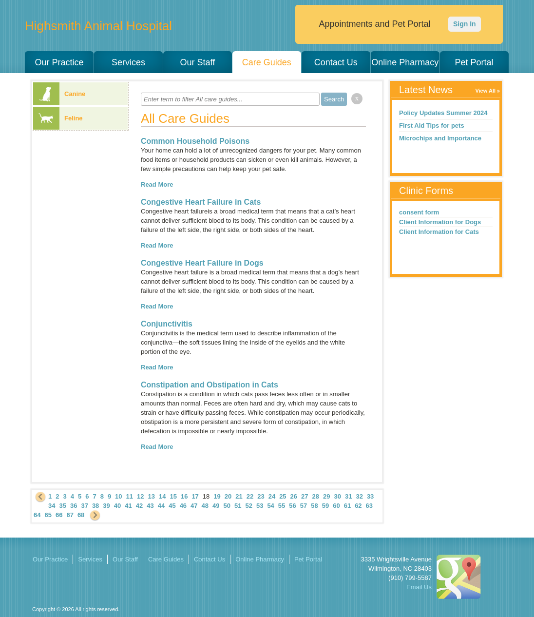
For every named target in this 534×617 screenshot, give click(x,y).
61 (347, 505)
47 (194, 505)
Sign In (464, 24)
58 (314, 505)
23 (260, 496)
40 (117, 505)
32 (359, 496)
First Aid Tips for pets (431, 125)
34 (51, 505)
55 (281, 505)
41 (128, 505)
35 (62, 505)
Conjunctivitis (166, 324)
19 (216, 496)
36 (73, 505)
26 (293, 496)
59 (325, 505)
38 (95, 505)
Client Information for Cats (439, 231)
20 (228, 496)
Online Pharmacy (405, 62)
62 (358, 505)
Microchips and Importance (440, 138)
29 (326, 496)
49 (215, 505)
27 (304, 496)
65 (47, 515)
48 (205, 505)
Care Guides (266, 62)
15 (173, 496)
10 (118, 496)
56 (292, 505)
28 (315, 496)
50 (227, 505)
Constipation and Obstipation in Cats (209, 385)
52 (248, 505)
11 (129, 496)
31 (348, 496)
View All (485, 91)
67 (69, 515)
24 (271, 496)
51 (237, 505)
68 (80, 515)
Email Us (419, 587)
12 (140, 496)
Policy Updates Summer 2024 (443, 112)
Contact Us (336, 62)
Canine (59, 93)
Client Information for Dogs (440, 222)
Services (128, 62)
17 (194, 496)
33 (370, 496)
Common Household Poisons (195, 141)
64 (37, 515)
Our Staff (197, 62)
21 (238, 496)
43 (150, 505)
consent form (419, 212)
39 (106, 505)
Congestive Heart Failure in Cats (201, 202)
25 (282, 496)
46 (183, 505)
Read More (157, 184)
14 (162, 496)
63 (369, 505)
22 (250, 496)
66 (59, 515)
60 (336, 505)
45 (172, 505)
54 (270, 505)
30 (337, 496)
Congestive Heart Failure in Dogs (202, 263)
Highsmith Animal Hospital (98, 26)
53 (259, 505)
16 (184, 496)
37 (84, 505)
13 (151, 496)
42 (139, 505)
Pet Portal (474, 62)
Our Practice (59, 62)
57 (303, 505)
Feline (58, 118)
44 (161, 505)
